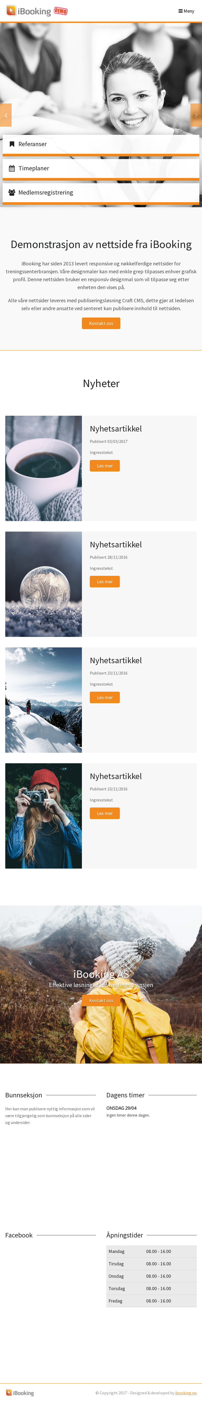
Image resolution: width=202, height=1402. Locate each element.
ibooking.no (186, 1392)
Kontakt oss (101, 323)
